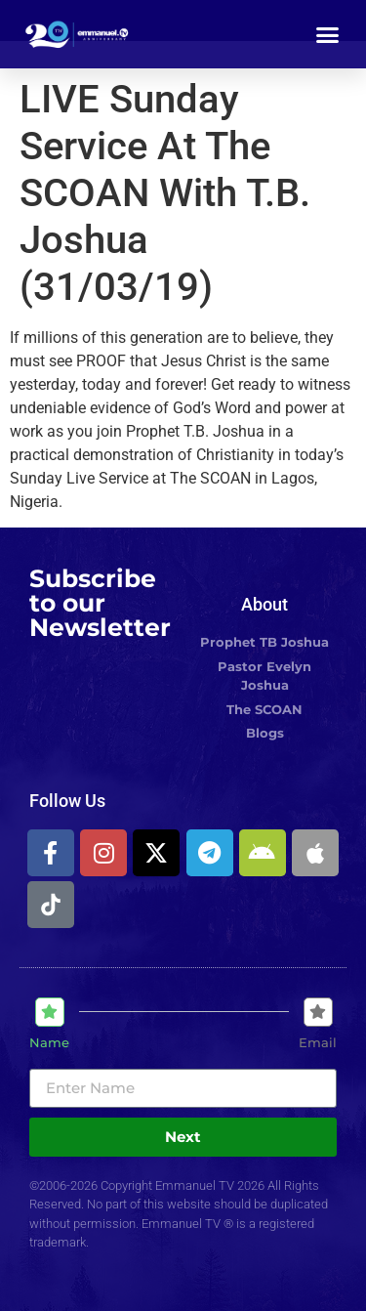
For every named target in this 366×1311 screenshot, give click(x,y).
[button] (327, 34)
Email (318, 1042)
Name (49, 1042)
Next (183, 1136)
